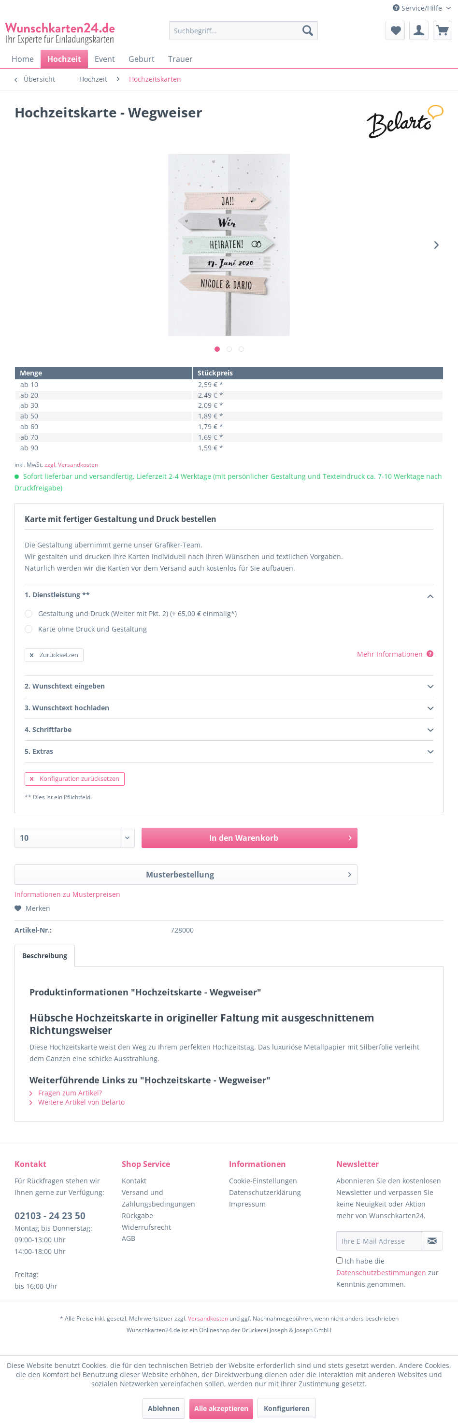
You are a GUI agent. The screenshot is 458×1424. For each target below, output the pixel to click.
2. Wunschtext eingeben (229, 686)
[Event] (105, 59)
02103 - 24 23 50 (50, 1215)
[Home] (23, 59)
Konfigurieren (287, 1408)
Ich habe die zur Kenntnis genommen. (387, 1272)
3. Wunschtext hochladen (229, 708)
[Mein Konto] (419, 30)
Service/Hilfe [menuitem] (418, 8)
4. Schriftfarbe (229, 730)
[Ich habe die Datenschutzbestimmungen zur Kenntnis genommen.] (339, 1260)
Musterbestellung (249, 873)
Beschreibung (44, 955)
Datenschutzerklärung (265, 1192)
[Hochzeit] (64, 59)
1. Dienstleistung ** (229, 595)
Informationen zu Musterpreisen (67, 894)
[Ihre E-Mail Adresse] (379, 1241)
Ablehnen (164, 1408)
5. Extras (229, 752)
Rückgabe (137, 1215)
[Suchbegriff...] (243, 30)
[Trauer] (180, 59)
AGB (128, 1238)
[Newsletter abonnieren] (432, 1241)
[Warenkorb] (442, 30)
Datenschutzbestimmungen (381, 1272)
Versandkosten (208, 1318)
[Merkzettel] (395, 30)
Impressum (247, 1203)
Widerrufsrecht (146, 1227)
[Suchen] (308, 30)
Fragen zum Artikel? (65, 1092)
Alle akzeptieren (221, 1408)
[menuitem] (243, 35)
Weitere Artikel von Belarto (77, 1102)
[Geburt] (141, 59)
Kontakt (134, 1180)
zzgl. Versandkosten (71, 464)
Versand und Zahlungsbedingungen (158, 1198)
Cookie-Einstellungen (263, 1180)
